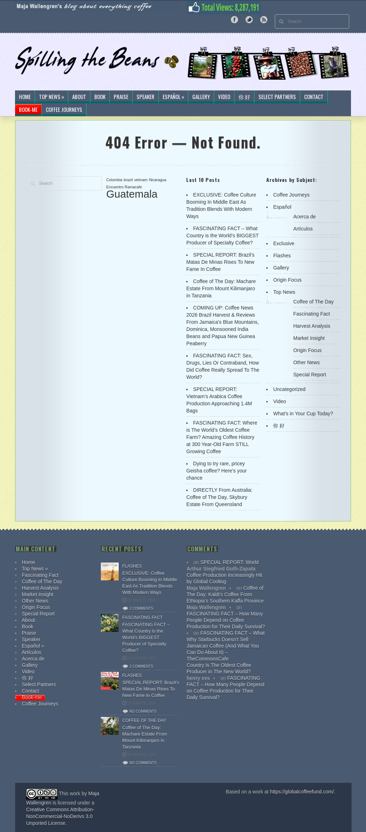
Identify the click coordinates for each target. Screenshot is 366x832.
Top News (284, 292)
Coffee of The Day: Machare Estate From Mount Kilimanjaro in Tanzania (221, 288)
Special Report (309, 374)
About (79, 96)
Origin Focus (287, 280)
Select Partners (277, 96)
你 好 (244, 96)
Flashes (282, 255)
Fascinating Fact (311, 314)
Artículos (302, 229)
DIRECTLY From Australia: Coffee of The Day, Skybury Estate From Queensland (219, 497)
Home (25, 96)
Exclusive (283, 243)
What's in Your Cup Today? (303, 413)
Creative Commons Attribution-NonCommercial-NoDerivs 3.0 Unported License (60, 816)
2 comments (141, 608)
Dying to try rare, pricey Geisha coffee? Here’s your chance (216, 471)
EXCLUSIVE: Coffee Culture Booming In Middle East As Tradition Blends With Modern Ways (149, 582)
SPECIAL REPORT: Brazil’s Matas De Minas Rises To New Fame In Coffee (220, 262)
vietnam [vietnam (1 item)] (140, 180)
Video (224, 96)
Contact (313, 96)
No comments (143, 711)
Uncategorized (289, 389)
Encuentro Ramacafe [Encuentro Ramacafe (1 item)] (124, 187)
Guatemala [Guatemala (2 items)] (131, 194)
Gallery (201, 96)
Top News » (51, 96)
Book (99, 96)
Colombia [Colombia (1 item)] (114, 180)
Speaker (145, 96)
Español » (173, 96)
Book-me (28, 109)
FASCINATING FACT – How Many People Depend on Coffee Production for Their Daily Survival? (226, 620)
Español (282, 207)
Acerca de (304, 216)
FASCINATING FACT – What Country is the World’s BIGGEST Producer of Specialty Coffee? (222, 236)
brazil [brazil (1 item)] (128, 180)
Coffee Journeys (64, 109)
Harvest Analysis (311, 326)
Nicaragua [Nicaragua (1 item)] (158, 180)
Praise (121, 96)
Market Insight (309, 338)
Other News (306, 362)
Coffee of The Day (313, 301)
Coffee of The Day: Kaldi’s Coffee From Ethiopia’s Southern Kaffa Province (225, 594)
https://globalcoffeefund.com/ (302, 791)
